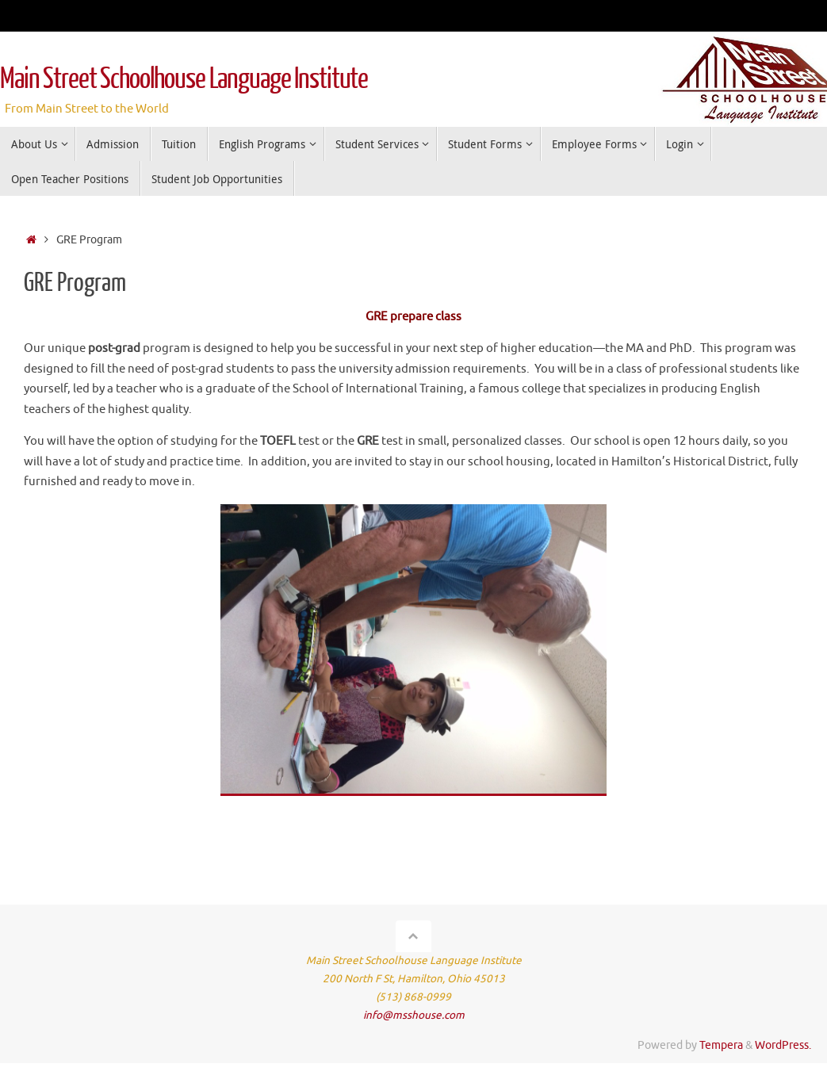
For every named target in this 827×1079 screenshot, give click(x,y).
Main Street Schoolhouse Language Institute (184, 79)
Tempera (721, 1045)
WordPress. (783, 1045)
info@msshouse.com (414, 1015)
